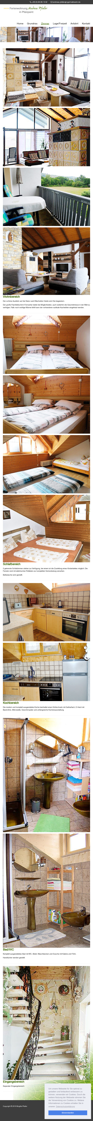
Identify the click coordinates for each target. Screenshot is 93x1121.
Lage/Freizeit (60, 23)
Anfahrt (74, 23)
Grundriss (32, 23)
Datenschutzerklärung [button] (65, 1106)
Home (20, 23)
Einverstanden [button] (68, 1113)
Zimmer (45, 23)
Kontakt (86, 23)
